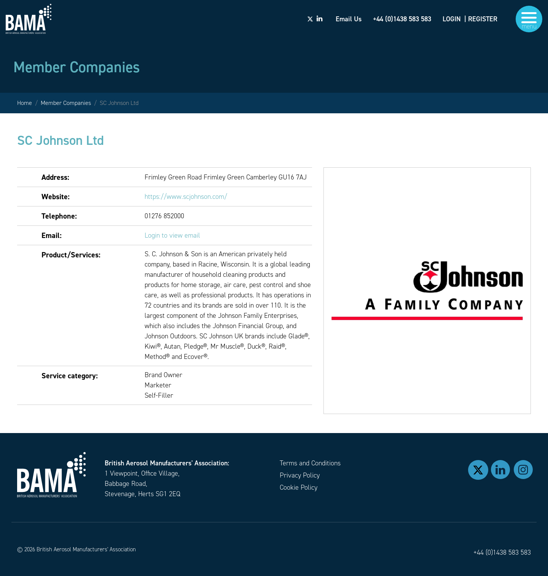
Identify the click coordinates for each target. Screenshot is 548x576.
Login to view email (172, 235)
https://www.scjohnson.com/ (186, 196)
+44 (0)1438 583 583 (502, 552)
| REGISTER (480, 19)
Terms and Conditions (310, 463)
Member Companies (66, 103)
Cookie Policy (298, 487)
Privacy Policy (300, 475)
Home (24, 103)
